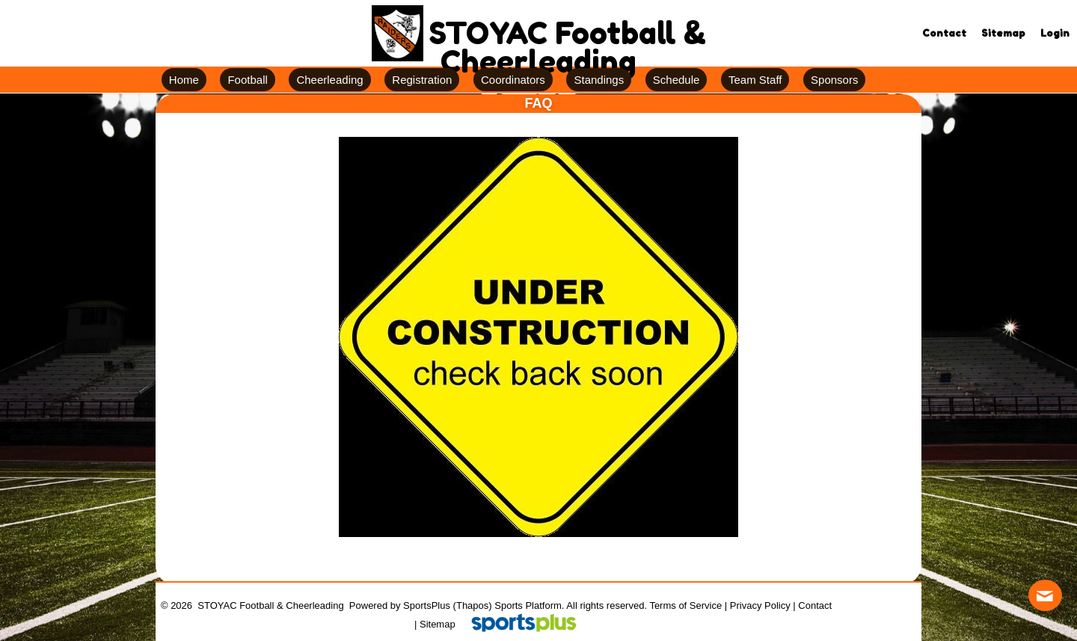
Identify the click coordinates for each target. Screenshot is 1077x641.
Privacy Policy (760, 605)
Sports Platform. (529, 605)
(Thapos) (472, 605)
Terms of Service (685, 605)
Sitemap (437, 624)
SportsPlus (426, 605)
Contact (815, 605)
